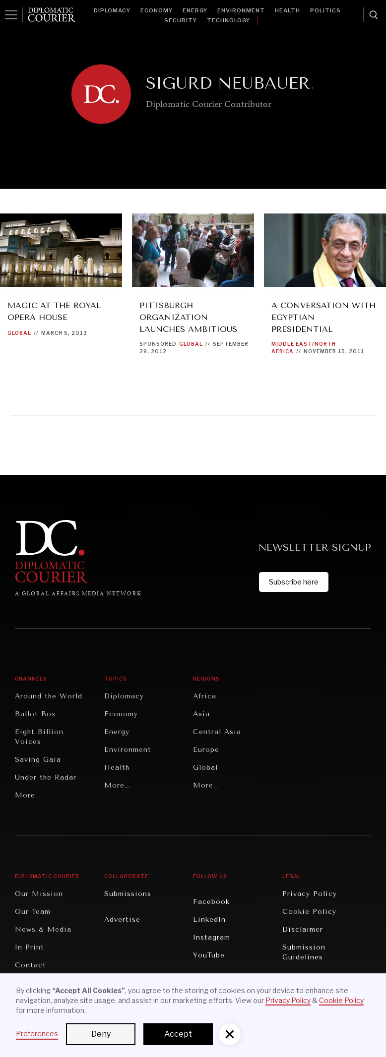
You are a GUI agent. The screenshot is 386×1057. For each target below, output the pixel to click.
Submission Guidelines (303, 952)
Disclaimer (302, 929)
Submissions (127, 894)
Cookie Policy (309, 911)
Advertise (122, 919)
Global (19, 333)
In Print (29, 947)
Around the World (48, 696)
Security (180, 20)
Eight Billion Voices (39, 737)
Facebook (211, 902)
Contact (30, 965)
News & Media (43, 929)
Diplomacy (112, 10)
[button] (230, 1034)
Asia (201, 714)
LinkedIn (209, 919)
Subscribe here (294, 582)
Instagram (211, 937)
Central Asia (217, 732)
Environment (241, 10)
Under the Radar (45, 777)
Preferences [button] (37, 1033)
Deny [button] (101, 1034)
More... (28, 795)
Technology (228, 20)
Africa (204, 696)
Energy (195, 10)
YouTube (209, 955)
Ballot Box (35, 714)
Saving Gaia (38, 759)
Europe (206, 749)
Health (287, 10)
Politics (325, 10)
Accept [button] (178, 1034)
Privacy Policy (309, 894)
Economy (156, 10)
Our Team (33, 911)
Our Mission (39, 894)
